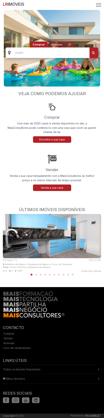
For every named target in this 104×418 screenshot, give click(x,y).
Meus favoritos (14, 378)
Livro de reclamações (17, 347)
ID (70, 44)
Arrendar (56, 44)
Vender (8, 338)
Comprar (39, 44)
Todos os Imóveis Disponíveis (21, 369)
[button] (31, 275)
